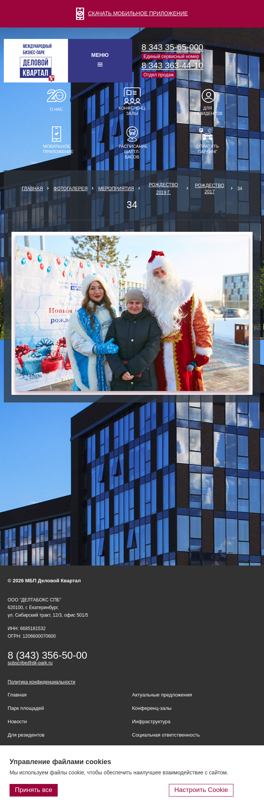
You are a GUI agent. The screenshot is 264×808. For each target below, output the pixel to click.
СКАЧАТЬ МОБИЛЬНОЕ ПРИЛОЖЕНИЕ (132, 13)
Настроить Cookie (201, 789)
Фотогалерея (70, 188)
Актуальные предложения (162, 695)
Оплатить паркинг (207, 149)
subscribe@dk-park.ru (30, 663)
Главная (32, 188)
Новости (17, 721)
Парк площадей (26, 708)
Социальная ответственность (166, 735)
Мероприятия (116, 188)
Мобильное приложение (56, 149)
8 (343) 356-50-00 (47, 655)
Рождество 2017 (209, 188)
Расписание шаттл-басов (132, 151)
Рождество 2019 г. (163, 188)
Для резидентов (207, 111)
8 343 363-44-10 (172, 65)
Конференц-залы (132, 111)
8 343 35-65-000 (172, 47)
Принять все (33, 789)
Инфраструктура (151, 721)
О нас (56, 109)
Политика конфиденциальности (41, 682)
